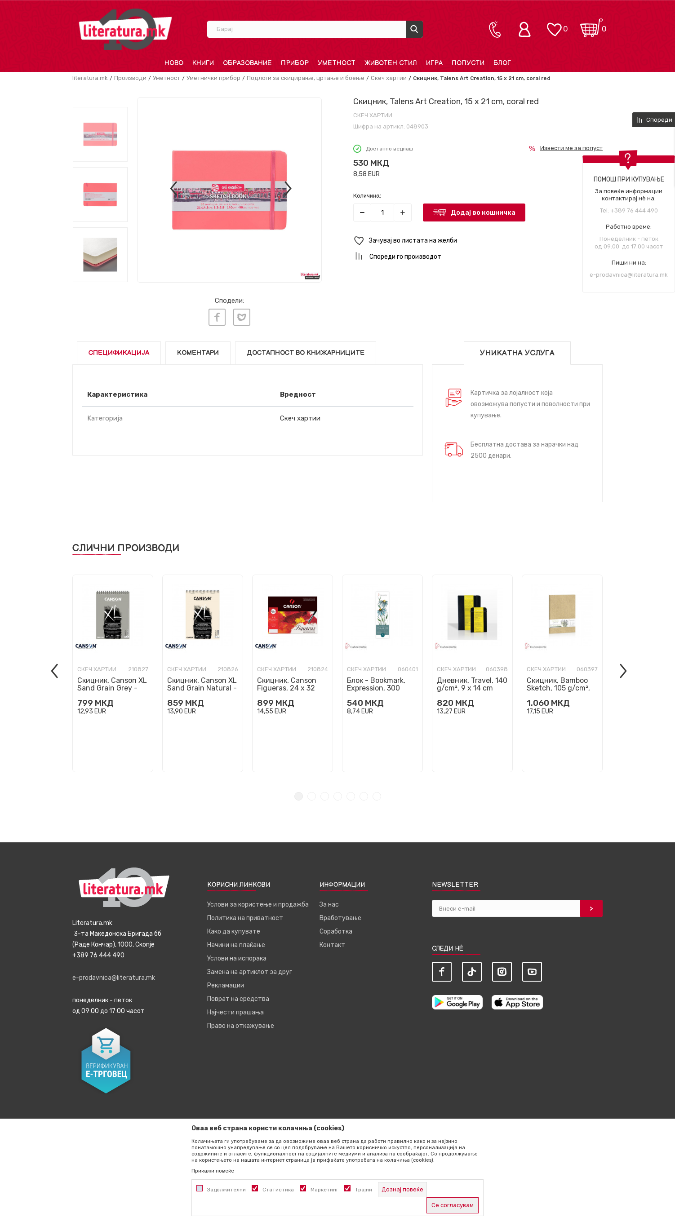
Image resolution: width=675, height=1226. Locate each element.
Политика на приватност (245, 918)
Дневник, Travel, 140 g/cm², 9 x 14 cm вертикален (472, 688)
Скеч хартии (389, 78)
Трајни (363, 1189)
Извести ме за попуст (571, 148)
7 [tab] (377, 796)
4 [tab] (337, 796)
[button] (478, 241)
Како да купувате (233, 931)
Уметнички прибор (213, 78)
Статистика (278, 1189)
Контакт (332, 945)
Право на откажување (240, 1026)
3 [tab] (324, 796)
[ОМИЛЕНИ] (554, 25)
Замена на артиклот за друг (249, 972)
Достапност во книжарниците (305, 353)
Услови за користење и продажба (258, 904)
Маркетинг (324, 1189)
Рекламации (225, 985)
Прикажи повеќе (212, 1170)
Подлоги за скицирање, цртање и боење (305, 78)
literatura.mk (90, 78)
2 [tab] (311, 796)
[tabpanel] (112, 673)
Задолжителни (226, 1189)
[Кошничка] (591, 25)
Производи (130, 78)
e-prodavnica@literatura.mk (629, 274)
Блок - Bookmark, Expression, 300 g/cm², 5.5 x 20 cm (378, 688)
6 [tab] (364, 796)
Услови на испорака (236, 958)
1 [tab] (298, 796)
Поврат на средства (238, 999)
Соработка (336, 931)
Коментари (198, 353)
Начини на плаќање (236, 945)
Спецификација (119, 353)
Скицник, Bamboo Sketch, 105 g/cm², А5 (558, 688)
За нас (329, 904)
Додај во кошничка (483, 212)
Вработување (340, 918)
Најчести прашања (235, 1012)
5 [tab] (350, 796)
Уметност (166, 78)
